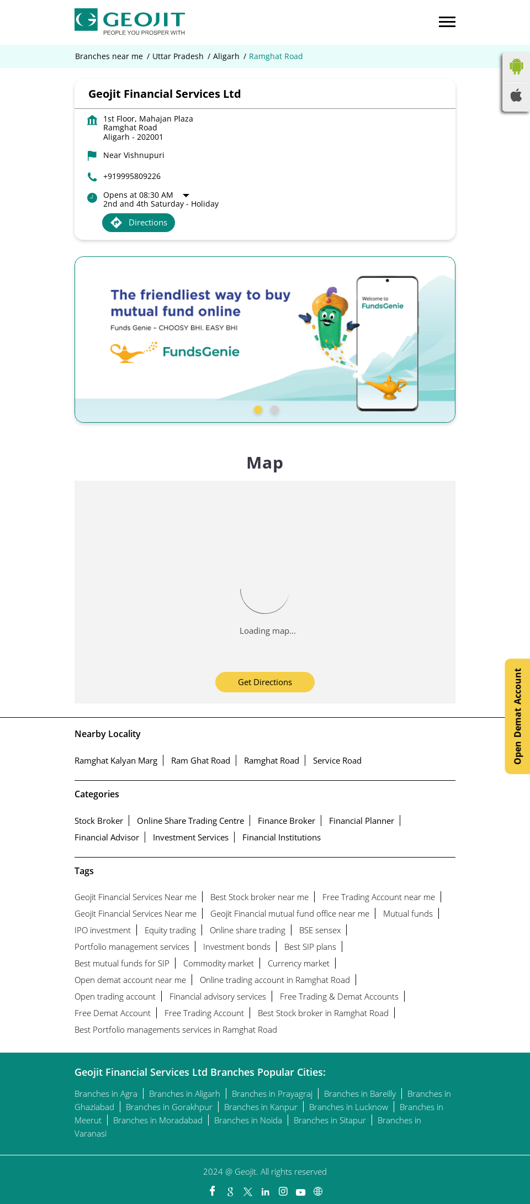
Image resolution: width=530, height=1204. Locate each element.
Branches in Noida (248, 1120)
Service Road (337, 760)
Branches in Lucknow (348, 1106)
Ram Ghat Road (200, 760)
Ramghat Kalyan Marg (116, 760)
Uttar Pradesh (178, 56)
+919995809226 (132, 176)
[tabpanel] (265, 339)
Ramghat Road (271, 760)
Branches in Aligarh (184, 1093)
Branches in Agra (106, 1093)
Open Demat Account (517, 716)
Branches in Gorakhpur (169, 1106)
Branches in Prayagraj (272, 1093)
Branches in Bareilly (360, 1093)
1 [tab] (256, 408)
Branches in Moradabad (158, 1120)
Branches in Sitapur (330, 1120)
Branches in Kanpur (261, 1106)
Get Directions (265, 681)
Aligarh (226, 56)
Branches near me (109, 56)
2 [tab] (273, 408)
